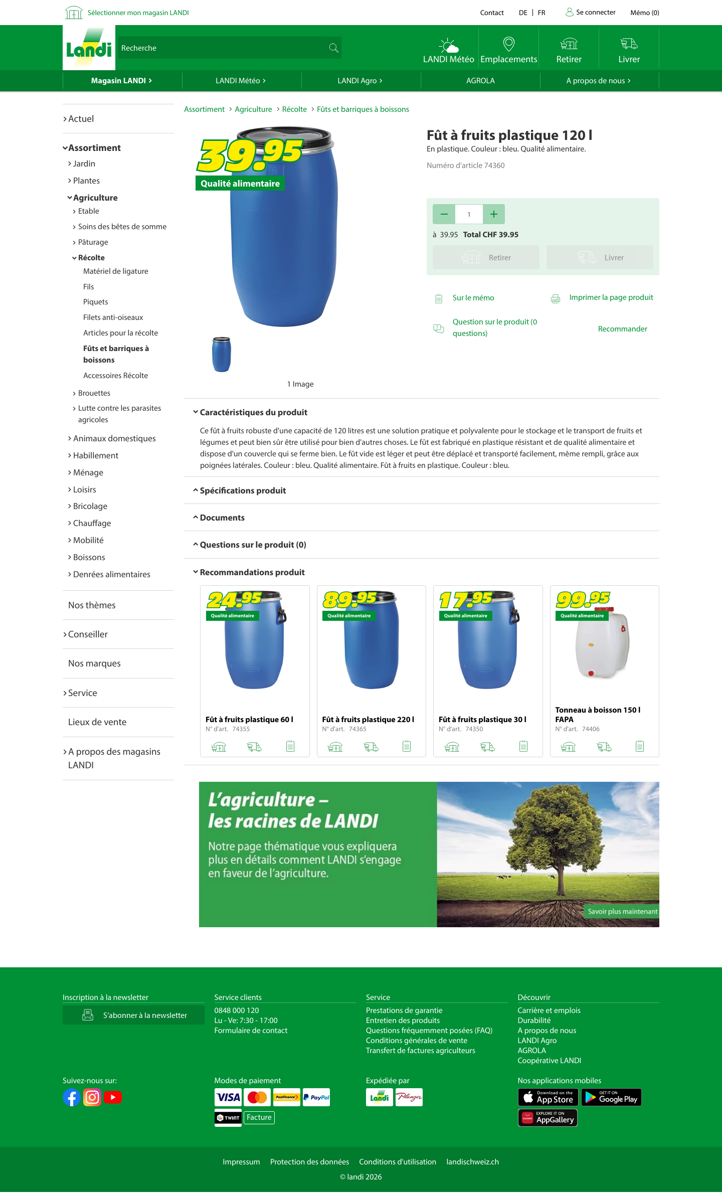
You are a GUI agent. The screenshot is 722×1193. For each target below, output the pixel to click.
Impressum (241, 1162)
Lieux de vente (97, 722)
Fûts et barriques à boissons (363, 109)
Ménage (88, 472)
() (645, 12)
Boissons (89, 557)
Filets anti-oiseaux (113, 317)
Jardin (84, 163)
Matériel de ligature (115, 271)
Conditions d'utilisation (397, 1162)
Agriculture (95, 197)
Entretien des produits (403, 1020)
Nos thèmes (92, 605)
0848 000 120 (237, 1010)
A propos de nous (595, 81)
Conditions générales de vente (416, 1041)
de (523, 12)
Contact (492, 12)
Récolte (91, 258)
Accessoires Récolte (115, 376)
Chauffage (92, 523)
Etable (88, 211)
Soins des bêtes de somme (122, 227)
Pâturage (93, 242)
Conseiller (88, 634)
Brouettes (94, 393)
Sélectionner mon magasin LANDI (138, 12)
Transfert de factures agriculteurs (420, 1051)
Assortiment (94, 147)
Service (82, 693)
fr (542, 12)
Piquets (95, 302)
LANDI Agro (357, 81)
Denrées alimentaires (111, 574)
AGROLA (480, 81)
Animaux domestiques (114, 438)
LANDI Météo (238, 81)
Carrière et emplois (549, 1010)
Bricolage (90, 506)
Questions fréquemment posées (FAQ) (429, 1031)
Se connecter (595, 12)
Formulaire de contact (251, 1031)
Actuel (81, 118)
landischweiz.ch (473, 1162)
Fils (88, 287)
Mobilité (88, 540)
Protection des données (309, 1162)
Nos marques (94, 663)
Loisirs (84, 489)
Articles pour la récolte (120, 333)
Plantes (86, 180)
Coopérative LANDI (550, 1061)
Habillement (95, 455)
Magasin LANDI (118, 81)
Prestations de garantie (404, 1010)
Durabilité (534, 1020)
